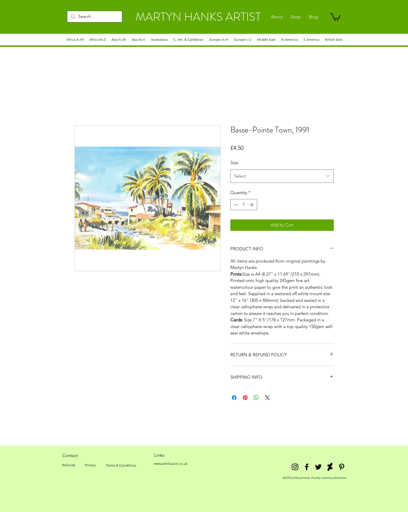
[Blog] (313, 17)
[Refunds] (69, 465)
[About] (277, 17)
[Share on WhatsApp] (256, 397)
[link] (335, 16)
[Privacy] (90, 465)
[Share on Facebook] (234, 397)
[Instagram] (295, 467)
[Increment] (252, 204)
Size (234, 162)
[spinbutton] (243, 204)
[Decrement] (235, 204)
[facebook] (306, 467)
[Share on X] (267, 397)
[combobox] (282, 176)
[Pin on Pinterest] (245, 397)
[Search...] (94, 16)
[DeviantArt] (330, 467)
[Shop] (295, 17)
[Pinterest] (341, 467)
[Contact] (70, 455)
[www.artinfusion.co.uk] (171, 463)
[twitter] (318, 467)
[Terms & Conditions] (121, 465)
